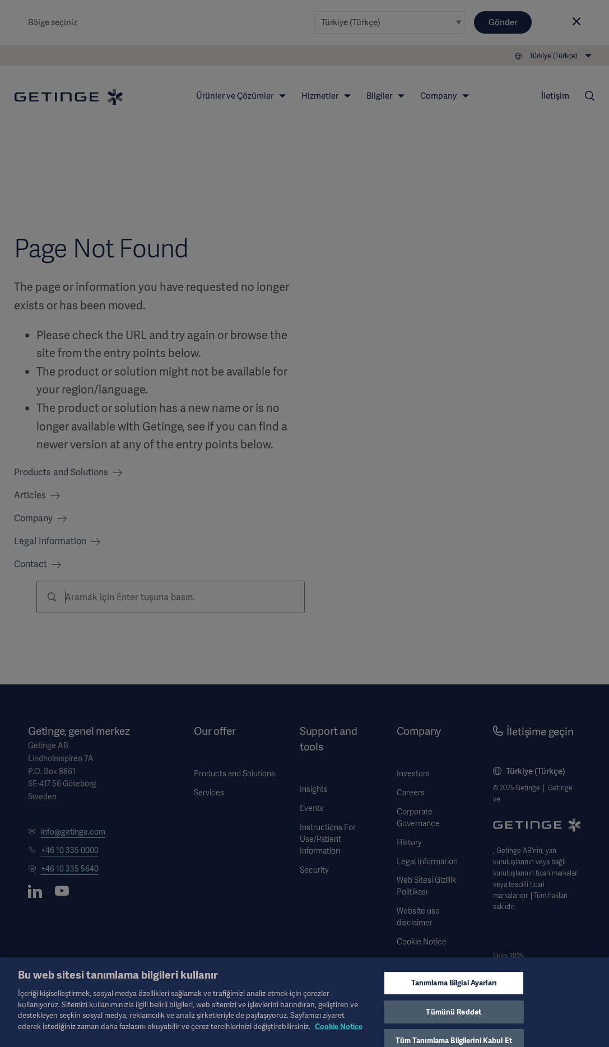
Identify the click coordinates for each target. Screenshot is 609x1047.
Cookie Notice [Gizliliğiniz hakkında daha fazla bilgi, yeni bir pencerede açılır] (338, 1034)
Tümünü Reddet (453, 1020)
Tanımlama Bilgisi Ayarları (453, 991)
